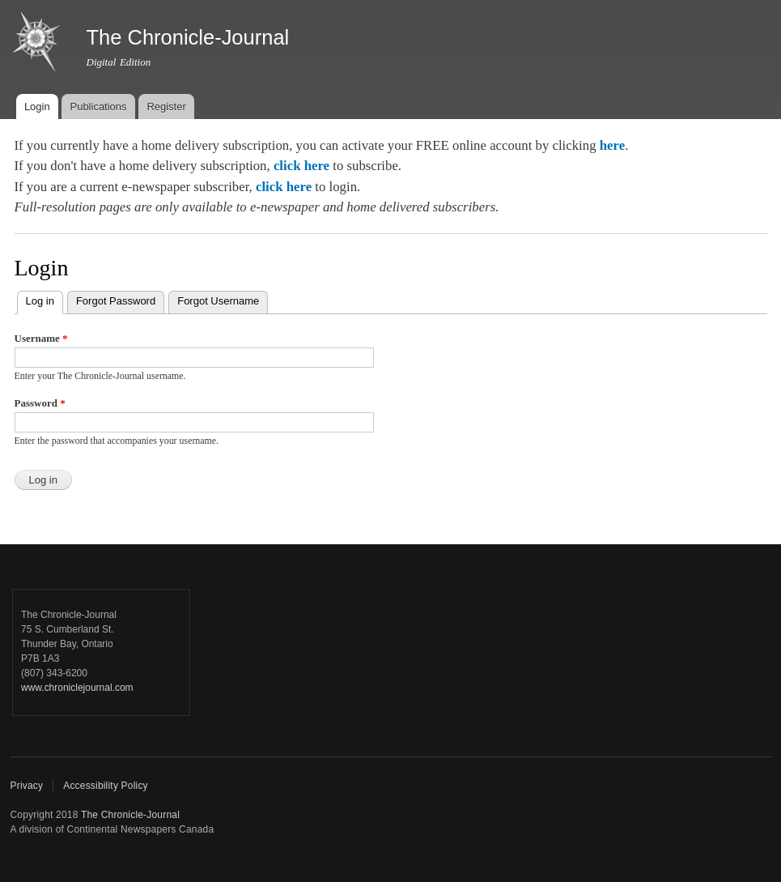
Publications (98, 106)
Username (41, 338)
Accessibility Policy (105, 785)
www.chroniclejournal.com (77, 687)
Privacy (27, 785)
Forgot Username (218, 301)
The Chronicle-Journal (130, 814)
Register (165, 106)
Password (40, 403)
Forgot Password (115, 301)
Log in (44, 299)
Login (37, 106)
